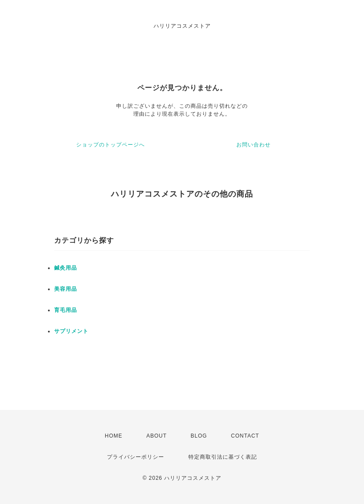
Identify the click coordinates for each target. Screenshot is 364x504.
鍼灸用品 (65, 268)
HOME (113, 436)
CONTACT (245, 436)
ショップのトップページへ (110, 145)
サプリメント (71, 331)
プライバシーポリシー (135, 457)
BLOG (199, 436)
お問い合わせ (253, 145)
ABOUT (156, 436)
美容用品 (65, 289)
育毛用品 (65, 310)
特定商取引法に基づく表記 (222, 457)
